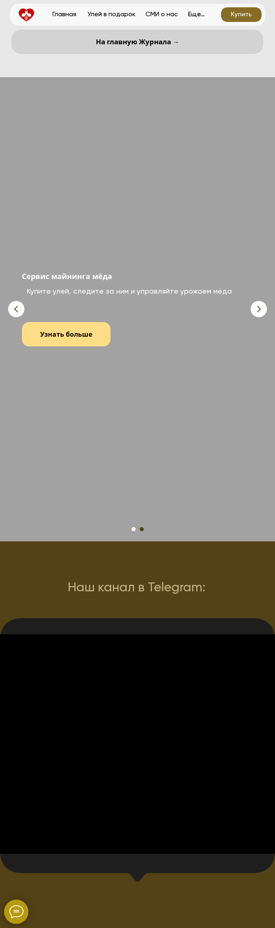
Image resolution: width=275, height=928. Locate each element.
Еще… (196, 14)
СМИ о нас (161, 14)
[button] (241, 14)
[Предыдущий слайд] (16, 309)
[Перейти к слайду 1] (134, 529)
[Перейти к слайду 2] (142, 529)
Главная (64, 14)
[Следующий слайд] (259, 309)
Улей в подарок (111, 14)
